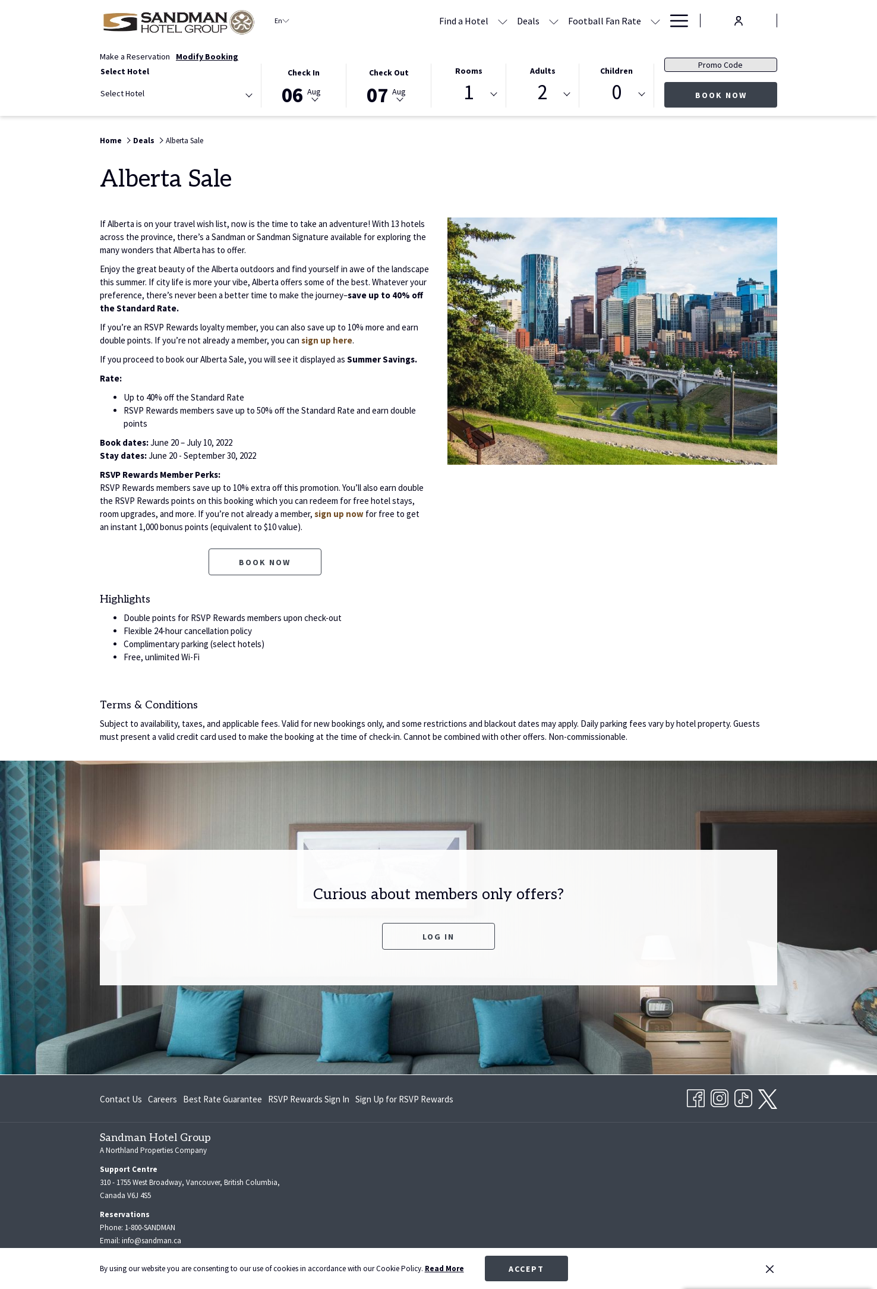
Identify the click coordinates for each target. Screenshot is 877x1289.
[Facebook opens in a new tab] (696, 1096)
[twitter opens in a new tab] (767, 1097)
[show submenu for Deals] (439, 20)
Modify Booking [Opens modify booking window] (207, 56)
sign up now (339, 513)
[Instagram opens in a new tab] (719, 1096)
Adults (543, 70)
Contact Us (121, 1099)
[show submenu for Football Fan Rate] (541, 20)
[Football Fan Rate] (490, 20)
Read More (444, 1268)
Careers (162, 1099)
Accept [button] (526, 1268)
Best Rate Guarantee (222, 1099)
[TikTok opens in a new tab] (743, 1096)
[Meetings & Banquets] (598, 20)
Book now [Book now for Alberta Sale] (265, 562)
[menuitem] (122, 1099)
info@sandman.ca (151, 1241)
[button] (304, 85)
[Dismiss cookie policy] (769, 1269)
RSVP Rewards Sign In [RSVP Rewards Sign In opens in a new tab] (308, 1101)
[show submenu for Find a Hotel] (388, 20)
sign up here (326, 340)
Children (616, 70)
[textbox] (147, 93)
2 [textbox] (543, 92)
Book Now (721, 95)
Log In (458, 936)
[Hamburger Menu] (674, 20)
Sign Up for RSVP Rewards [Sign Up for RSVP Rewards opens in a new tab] (404, 1101)
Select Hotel (124, 71)
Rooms (468, 70)
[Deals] (413, 20)
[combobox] (175, 95)
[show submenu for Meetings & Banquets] (655, 20)
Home (111, 140)
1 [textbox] (468, 92)
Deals (143, 140)
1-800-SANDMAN (150, 1227)
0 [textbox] (616, 92)
